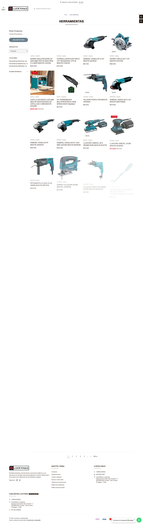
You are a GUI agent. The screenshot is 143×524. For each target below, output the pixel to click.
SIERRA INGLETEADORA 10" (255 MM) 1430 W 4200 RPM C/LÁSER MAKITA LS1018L (41, 61)
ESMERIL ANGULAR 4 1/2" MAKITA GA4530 (93, 60)
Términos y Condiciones (58, 482)
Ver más (81, 2)
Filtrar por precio (18, 71)
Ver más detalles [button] (15, 510)
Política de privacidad (58, 487)
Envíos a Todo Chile (57, 479)
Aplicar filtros (18, 40)
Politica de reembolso (57, 485)
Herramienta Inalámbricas (18, 64)
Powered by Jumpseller (34, 520)
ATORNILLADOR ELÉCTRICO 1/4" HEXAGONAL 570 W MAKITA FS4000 (68, 61)
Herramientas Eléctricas (18, 61)
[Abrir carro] (141, 17)
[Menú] (3, 8)
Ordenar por (13, 47)
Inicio (65, 14)
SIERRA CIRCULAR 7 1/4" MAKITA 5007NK (120, 60)
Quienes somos (56, 474)
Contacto (54, 472)
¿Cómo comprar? (56, 477)
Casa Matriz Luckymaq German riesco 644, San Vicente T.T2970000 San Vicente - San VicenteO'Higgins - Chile (106, 479)
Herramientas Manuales (18, 66)
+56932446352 (100, 472)
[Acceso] (141, 21)
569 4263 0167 (99, 474)
